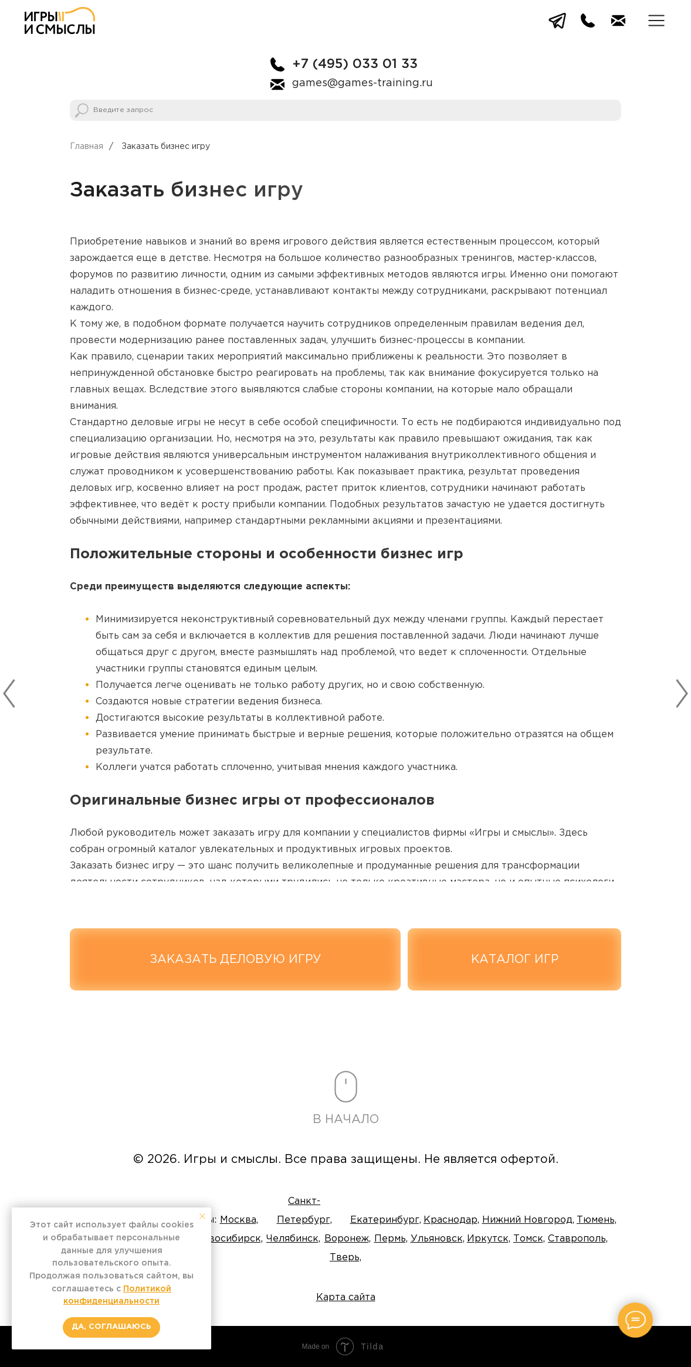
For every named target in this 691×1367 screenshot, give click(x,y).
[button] (656, 20)
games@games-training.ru (362, 83)
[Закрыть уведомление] (202, 1216)
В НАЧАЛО (346, 1119)
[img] (60, 20)
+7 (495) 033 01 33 (355, 64)
